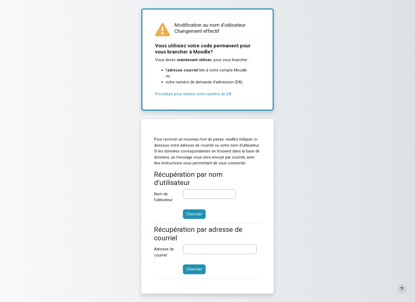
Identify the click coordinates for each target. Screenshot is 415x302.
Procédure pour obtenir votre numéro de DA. (193, 94)
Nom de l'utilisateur (163, 197)
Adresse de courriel (164, 252)
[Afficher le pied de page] (402, 289)
